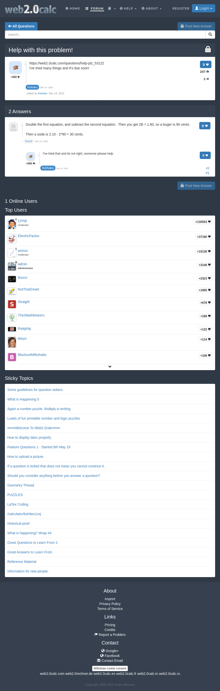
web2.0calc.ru (169, 674)
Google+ (110, 651)
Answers (20, 111)
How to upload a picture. (25, 457)
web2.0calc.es (104, 674)
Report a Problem (110, 635)
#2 (207, 168)
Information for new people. (28, 571)
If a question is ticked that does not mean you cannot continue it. (56, 466)
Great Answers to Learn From (29, 552)
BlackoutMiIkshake (32, 355)
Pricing (110, 625)
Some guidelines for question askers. (35, 390)
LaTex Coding (17, 504)
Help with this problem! (41, 50)
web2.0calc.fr (126, 674)
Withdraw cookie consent (110, 668)
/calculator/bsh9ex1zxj (24, 514)
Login (203, 8)
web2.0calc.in (147, 674)
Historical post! (18, 523)
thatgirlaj (24, 328)
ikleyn (22, 338)
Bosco (22, 277)
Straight (24, 302)
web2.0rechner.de (78, 674)
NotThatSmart (28, 289)
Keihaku (43, 93)
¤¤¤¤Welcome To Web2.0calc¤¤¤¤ (33, 428)
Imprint (110, 599)
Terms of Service (110, 609)
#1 (207, 173)
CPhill (22, 221)
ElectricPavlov (28, 236)
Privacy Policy (110, 604)
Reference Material (21, 562)
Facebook (110, 656)
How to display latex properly (29, 437)
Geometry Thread (20, 485)
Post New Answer (196, 26)
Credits (110, 630)
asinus (23, 251)
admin (22, 264)
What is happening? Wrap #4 (29, 533)
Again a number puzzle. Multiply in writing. (39, 409)
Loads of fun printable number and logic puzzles (43, 418)
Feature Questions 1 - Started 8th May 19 (38, 447)
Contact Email (110, 661)
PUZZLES (15, 495)
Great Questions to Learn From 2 (32, 543)
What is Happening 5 (23, 399)
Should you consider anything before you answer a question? (53, 476)
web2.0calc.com (52, 674)
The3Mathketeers (31, 315)
